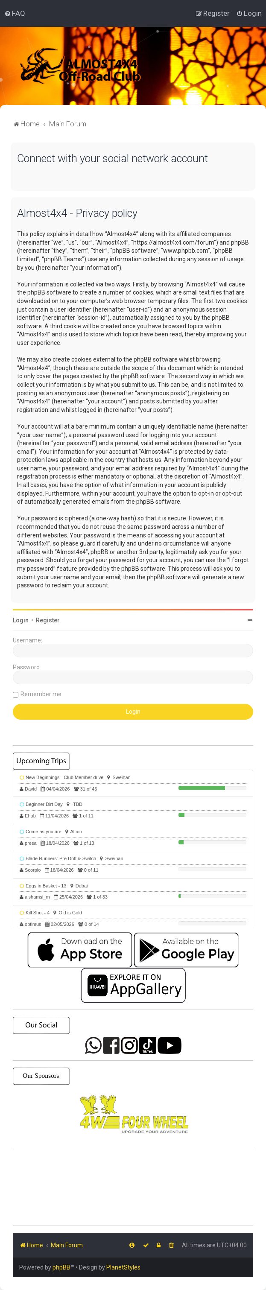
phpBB (61, 1267)
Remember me (40, 694)
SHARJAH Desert (133, 1187)
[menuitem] (14, 13)
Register (48, 620)
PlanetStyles (123, 1267)
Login (21, 620)
